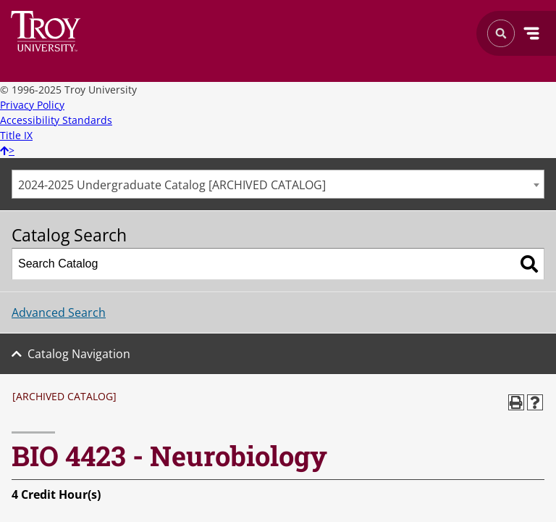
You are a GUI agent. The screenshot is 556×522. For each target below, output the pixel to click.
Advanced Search (59, 312)
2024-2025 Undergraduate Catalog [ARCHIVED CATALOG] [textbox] (172, 185)
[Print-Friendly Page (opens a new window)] (516, 402)
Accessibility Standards (56, 120)
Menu (531, 33)
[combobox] (278, 184)
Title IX (16, 135)
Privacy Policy (32, 105)
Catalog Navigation (79, 354)
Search (46, 31)
